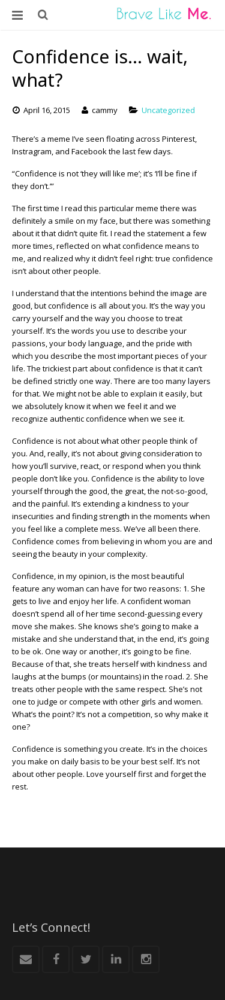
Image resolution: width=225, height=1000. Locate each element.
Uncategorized (168, 110)
